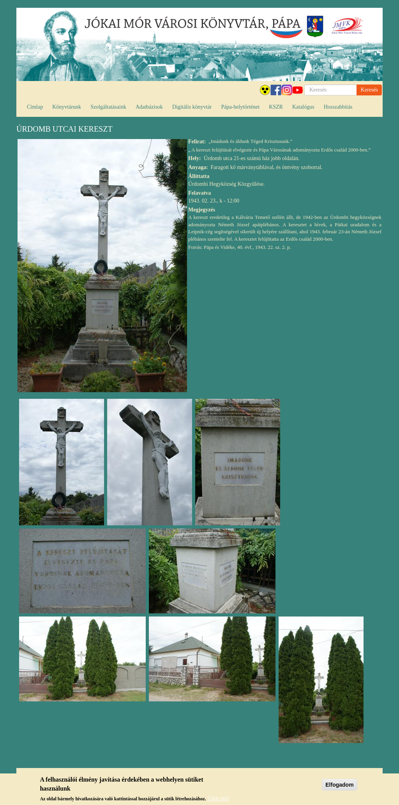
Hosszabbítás (338, 107)
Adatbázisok (149, 107)
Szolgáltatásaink (108, 107)
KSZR (276, 107)
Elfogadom (339, 786)
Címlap (35, 107)
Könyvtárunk (66, 107)
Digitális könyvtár (192, 107)
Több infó (218, 800)
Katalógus (303, 107)
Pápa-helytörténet (240, 107)
